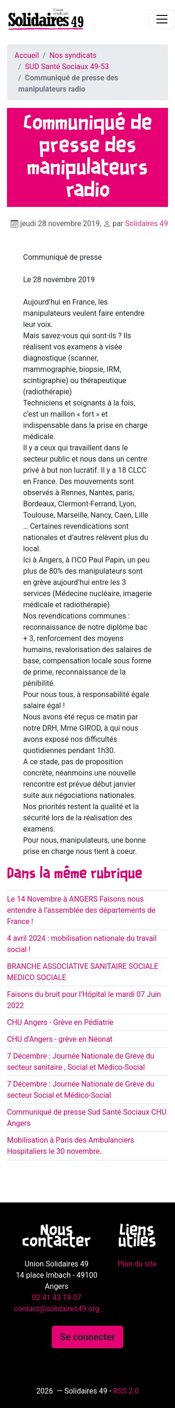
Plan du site (137, 1263)
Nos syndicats (73, 55)
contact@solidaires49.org (56, 1308)
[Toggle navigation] (162, 19)
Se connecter (87, 1337)
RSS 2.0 (126, 1391)
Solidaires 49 (146, 223)
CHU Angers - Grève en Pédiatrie (60, 1022)
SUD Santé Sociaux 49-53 (67, 66)
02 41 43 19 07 (56, 1297)
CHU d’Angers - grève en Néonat (59, 1039)
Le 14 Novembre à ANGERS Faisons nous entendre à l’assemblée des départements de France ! (81, 910)
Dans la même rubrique (74, 874)
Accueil (26, 55)
